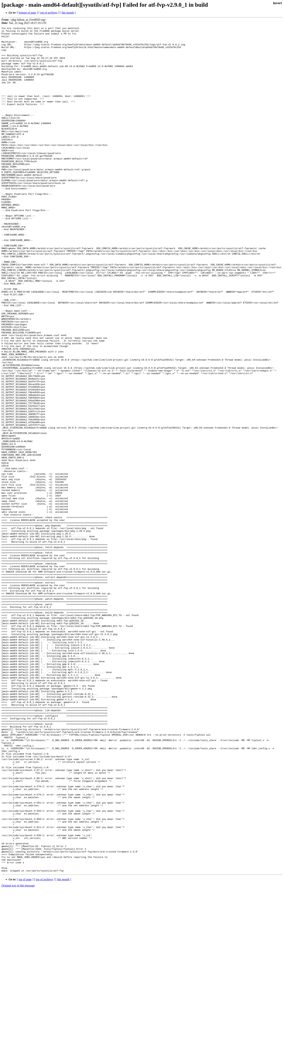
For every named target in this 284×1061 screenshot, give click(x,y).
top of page (25, 1048)
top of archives (48, 12)
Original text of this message (18, 1054)
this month (68, 12)
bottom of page (27, 12)
